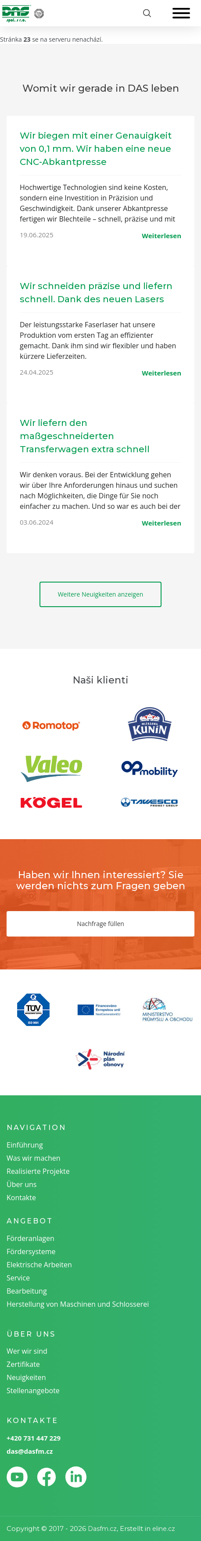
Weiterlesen (161, 235)
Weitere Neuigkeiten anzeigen (101, 594)
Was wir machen (34, 1158)
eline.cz (163, 1529)
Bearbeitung (27, 1291)
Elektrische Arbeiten (39, 1264)
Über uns (21, 1184)
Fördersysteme (31, 1251)
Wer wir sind (27, 1351)
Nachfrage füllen (100, 923)
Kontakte (21, 1197)
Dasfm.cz (102, 1529)
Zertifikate (23, 1364)
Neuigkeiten (26, 1377)
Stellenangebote (33, 1390)
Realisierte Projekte (38, 1171)
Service (18, 1278)
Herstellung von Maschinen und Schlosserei (78, 1304)
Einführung (25, 1145)
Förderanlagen (30, 1238)
